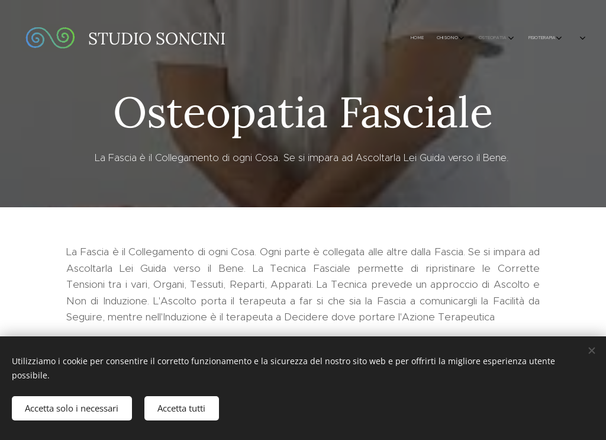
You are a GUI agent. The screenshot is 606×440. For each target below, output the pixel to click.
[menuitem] (344, 38)
